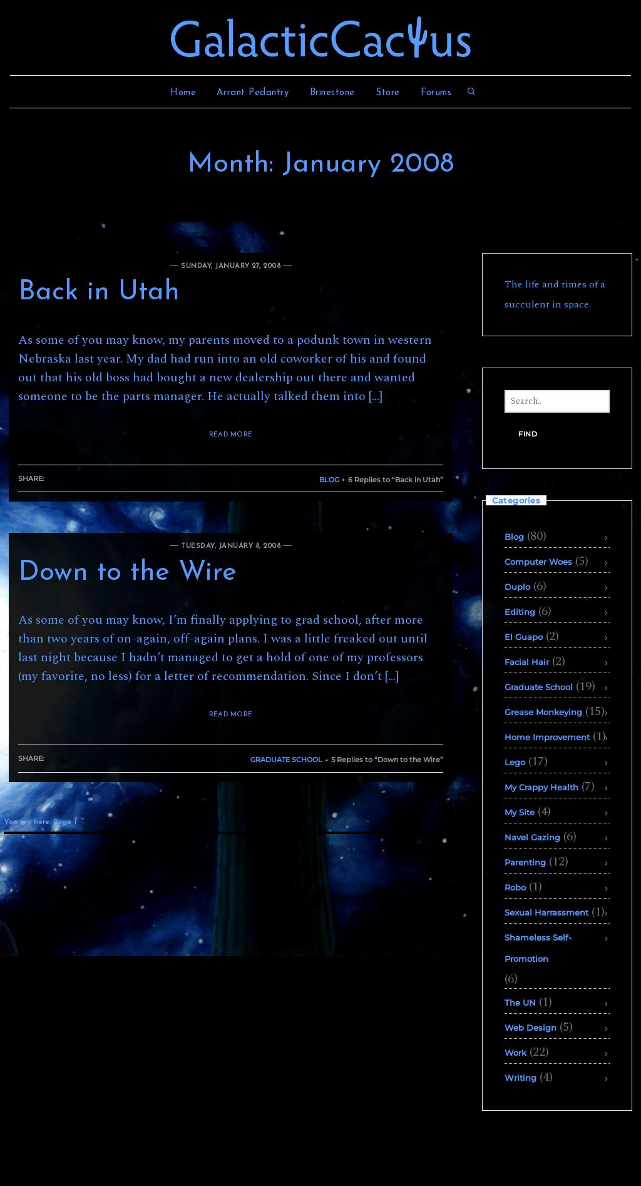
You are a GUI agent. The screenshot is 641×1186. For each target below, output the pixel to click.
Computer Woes (538, 562)
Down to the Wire (127, 573)
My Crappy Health (541, 787)
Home (183, 93)
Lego (515, 762)
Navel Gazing (532, 837)
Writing (520, 1078)
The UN (520, 1003)
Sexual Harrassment (546, 912)
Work (515, 1053)
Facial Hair (527, 662)
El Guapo (524, 637)
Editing (520, 612)
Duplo (517, 587)
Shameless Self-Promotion (538, 948)
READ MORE (231, 434)
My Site (520, 812)
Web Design (530, 1028)
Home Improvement (547, 737)
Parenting (525, 862)
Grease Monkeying (543, 712)
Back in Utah (99, 292)
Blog (329, 479)
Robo (515, 887)
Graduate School (286, 759)
